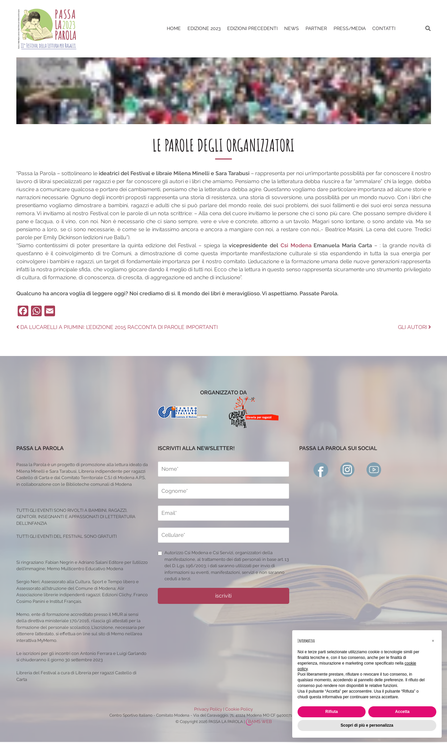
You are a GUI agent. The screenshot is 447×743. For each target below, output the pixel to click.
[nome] (223, 469)
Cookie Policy (239, 709)
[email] (223, 513)
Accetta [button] (402, 711)
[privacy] (160, 553)
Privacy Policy (208, 709)
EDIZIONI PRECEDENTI (252, 28)
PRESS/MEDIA (350, 28)
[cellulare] (223, 535)
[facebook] (321, 469)
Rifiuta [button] (331, 711)
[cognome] (223, 491)
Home (174, 28)
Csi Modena (297, 245)
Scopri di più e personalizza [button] (367, 725)
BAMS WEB (260, 721)
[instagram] (347, 469)
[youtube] (374, 469)
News (291, 28)
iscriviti (223, 596)
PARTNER (316, 28)
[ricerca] (428, 28)
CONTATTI (383, 28)
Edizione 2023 (203, 28)
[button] (433, 641)
